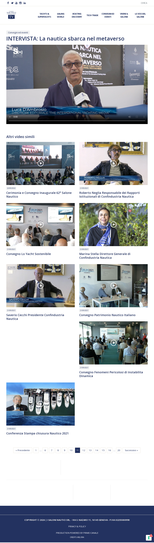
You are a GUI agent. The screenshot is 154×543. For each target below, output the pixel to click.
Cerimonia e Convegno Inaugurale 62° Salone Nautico (39, 195)
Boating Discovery (77, 15)
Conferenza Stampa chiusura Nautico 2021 (37, 434)
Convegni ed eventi (18, 32)
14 (96, 450)
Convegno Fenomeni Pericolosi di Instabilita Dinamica (111, 375)
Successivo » (131, 450)
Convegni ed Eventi (108, 15)
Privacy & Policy (77, 527)
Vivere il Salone (124, 15)
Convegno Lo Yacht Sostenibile (28, 254)
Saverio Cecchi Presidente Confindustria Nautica (35, 317)
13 (90, 450)
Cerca (144, 3)
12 (83, 450)
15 (103, 450)
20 (118, 450)
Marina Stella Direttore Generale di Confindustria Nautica (105, 256)
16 (109, 450)
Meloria (80, 538)
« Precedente (23, 450)
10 (71, 450)
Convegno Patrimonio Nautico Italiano (107, 315)
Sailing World (60, 15)
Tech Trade (92, 15)
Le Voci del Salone (140, 15)
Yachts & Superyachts (44, 15)
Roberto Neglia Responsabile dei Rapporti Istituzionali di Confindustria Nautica (110, 195)
